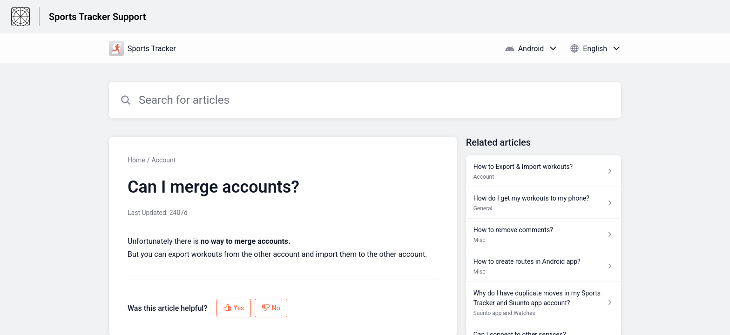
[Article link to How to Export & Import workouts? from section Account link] (543, 171)
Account (163, 160)
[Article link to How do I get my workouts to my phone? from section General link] (543, 203)
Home (136, 160)
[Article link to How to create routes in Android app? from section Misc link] (543, 266)
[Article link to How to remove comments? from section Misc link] (543, 234)
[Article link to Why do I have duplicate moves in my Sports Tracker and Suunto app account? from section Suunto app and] (543, 302)
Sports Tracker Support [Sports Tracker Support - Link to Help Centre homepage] (97, 16)
